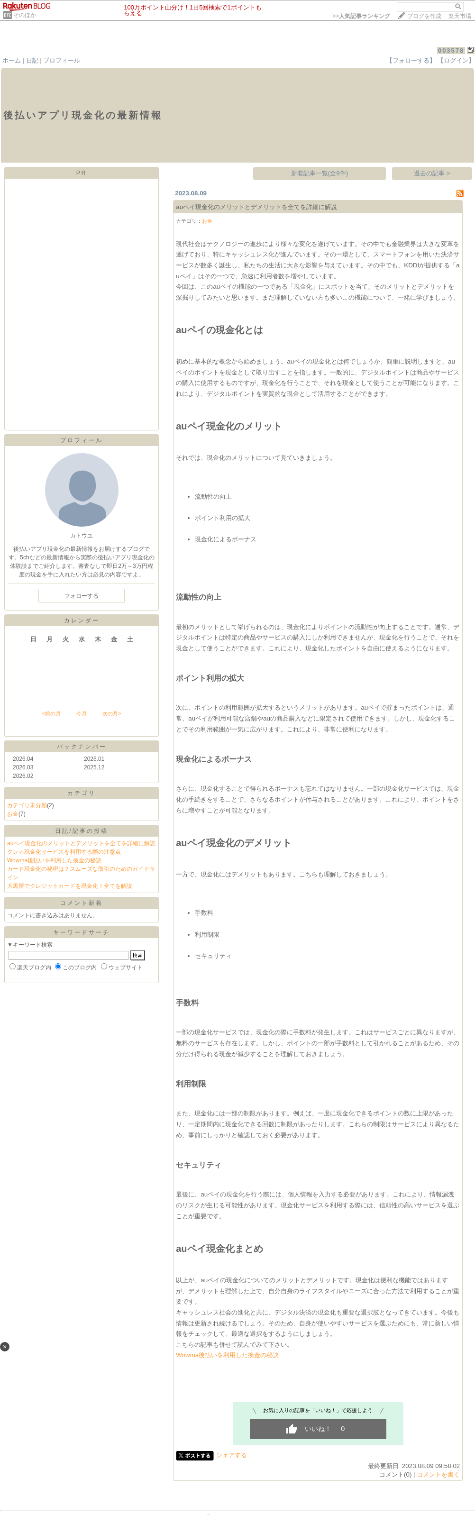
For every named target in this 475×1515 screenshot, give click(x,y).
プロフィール (61, 60)
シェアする (231, 1455)
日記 (32, 60)
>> (361, 16)
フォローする (81, 596)
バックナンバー (82, 746)
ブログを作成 (424, 16)
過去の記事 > (432, 173)
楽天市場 (459, 16)
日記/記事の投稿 (81, 831)
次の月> (111, 713)
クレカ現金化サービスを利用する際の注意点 (64, 852)
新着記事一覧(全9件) (319, 173)
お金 (12, 814)
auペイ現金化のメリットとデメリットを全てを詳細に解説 (81, 843)
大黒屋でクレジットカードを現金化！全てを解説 (69, 886)
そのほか (24, 15)
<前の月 (51, 713)
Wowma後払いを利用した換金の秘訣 (54, 860)
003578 (451, 50)
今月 (81, 713)
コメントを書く (438, 1474)
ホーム (11, 60)
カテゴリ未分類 (27, 805)
